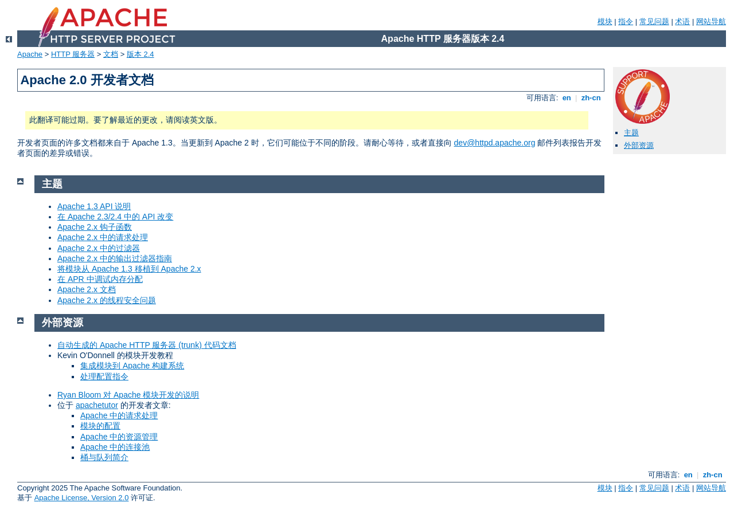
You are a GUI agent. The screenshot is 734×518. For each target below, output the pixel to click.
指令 (625, 21)
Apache (29, 54)
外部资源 (639, 145)
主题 (631, 132)
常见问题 (654, 21)
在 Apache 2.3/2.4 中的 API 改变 (115, 216)
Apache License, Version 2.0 (81, 497)
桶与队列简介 (104, 457)
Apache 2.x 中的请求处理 (102, 237)
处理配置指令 (104, 376)
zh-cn (591, 97)
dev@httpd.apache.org (495, 142)
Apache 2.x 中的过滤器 (98, 248)
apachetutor (97, 405)
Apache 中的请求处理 (119, 415)
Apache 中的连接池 (115, 447)
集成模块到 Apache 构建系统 (132, 365)
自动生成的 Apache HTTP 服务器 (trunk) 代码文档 (146, 345)
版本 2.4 (140, 54)
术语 (682, 21)
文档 (110, 54)
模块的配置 (100, 425)
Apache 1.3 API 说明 (94, 206)
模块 (605, 21)
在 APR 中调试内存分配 (100, 279)
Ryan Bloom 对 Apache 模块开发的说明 (128, 394)
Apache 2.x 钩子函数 (94, 226)
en (566, 97)
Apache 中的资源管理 (119, 436)
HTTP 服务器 (73, 54)
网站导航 (711, 21)
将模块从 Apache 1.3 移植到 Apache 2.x (129, 268)
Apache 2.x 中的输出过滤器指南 (114, 258)
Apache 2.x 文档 (86, 289)
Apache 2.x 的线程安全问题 (106, 300)
